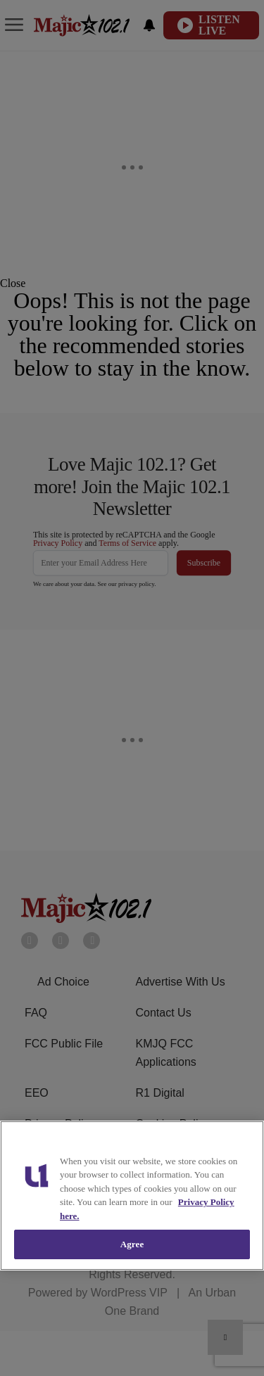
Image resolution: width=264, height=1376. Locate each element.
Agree (132, 1244)
